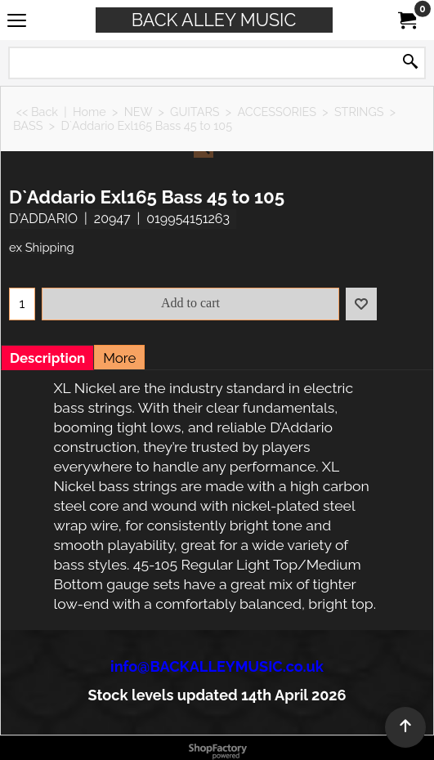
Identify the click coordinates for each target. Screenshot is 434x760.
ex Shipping (41, 247)
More (119, 358)
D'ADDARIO (43, 218)
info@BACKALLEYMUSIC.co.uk (217, 666)
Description (47, 358)
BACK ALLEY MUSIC (214, 20)
